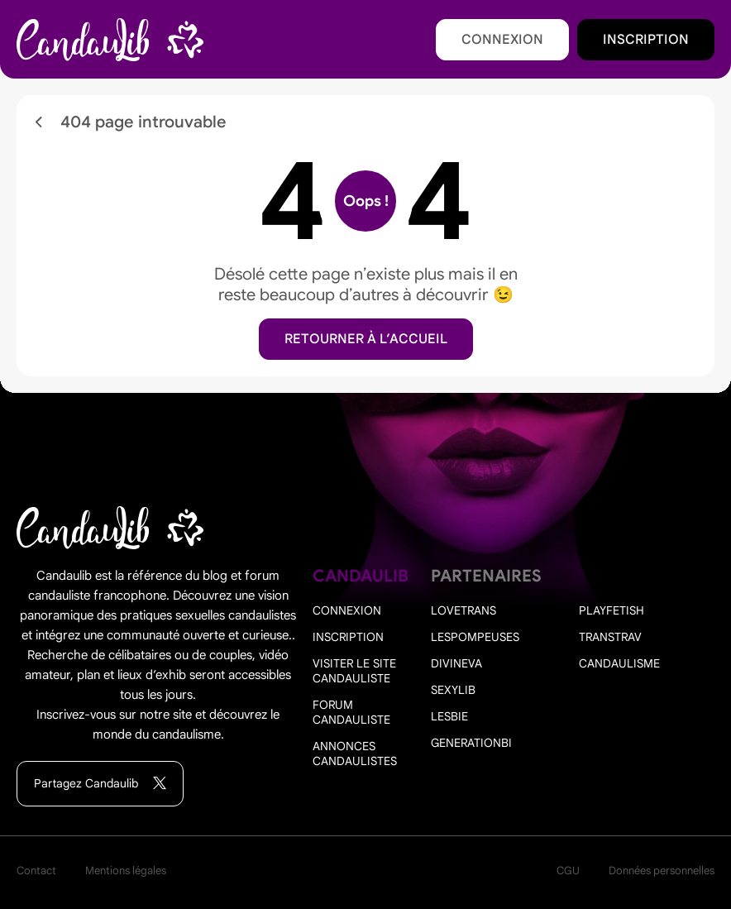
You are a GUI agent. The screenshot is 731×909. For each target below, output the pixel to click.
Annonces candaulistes (355, 753)
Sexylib (453, 689)
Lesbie (449, 716)
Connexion (502, 39)
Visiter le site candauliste (354, 671)
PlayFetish (611, 610)
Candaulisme (619, 663)
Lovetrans (463, 610)
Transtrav (610, 636)
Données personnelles (661, 871)
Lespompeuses (475, 636)
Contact (36, 871)
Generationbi (471, 742)
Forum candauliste (351, 712)
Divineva (456, 663)
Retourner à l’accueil (365, 339)
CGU (568, 871)
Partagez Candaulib (100, 783)
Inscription (646, 39)
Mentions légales (125, 871)
